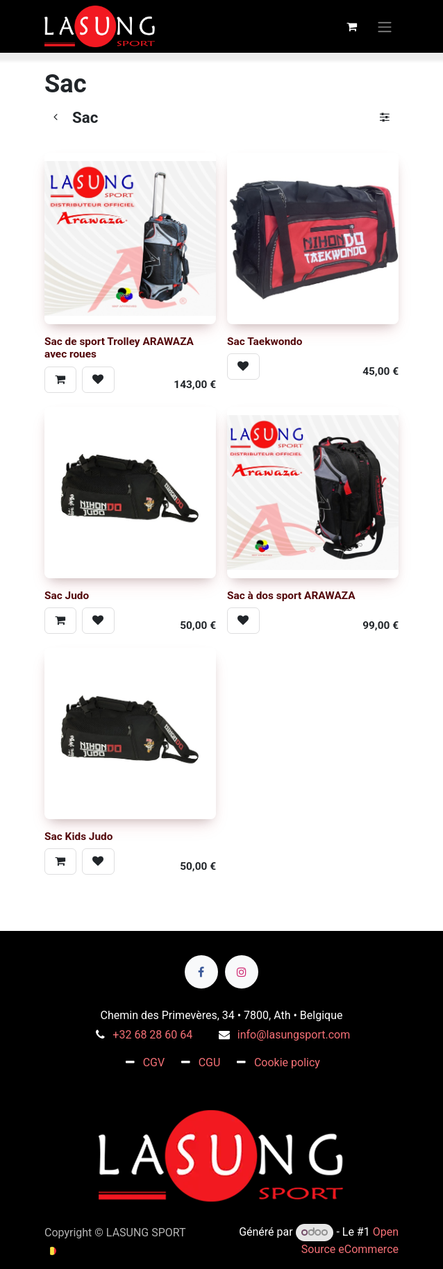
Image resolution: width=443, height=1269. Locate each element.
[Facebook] (201, 972)
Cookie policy (287, 1062)
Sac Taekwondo (264, 341)
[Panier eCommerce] (351, 26)
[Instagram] (241, 972)
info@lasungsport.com (293, 1034)
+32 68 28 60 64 (152, 1034)
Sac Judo (66, 595)
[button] (60, 380)
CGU (210, 1062)
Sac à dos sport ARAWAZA (291, 595)
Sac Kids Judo (78, 837)
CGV (154, 1062)
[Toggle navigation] (385, 26)
